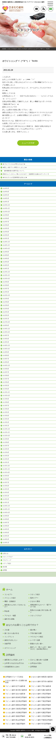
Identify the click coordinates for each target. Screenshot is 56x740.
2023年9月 (6, 282)
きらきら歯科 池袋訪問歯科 (15, 716)
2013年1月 (6, 425)
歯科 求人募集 (9, 619)
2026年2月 (6, 198)
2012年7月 (6, 445)
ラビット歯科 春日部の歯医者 (16, 690)
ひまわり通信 (35, 601)
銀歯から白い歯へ (36, 643)
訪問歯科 (10, 655)
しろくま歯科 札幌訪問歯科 (41, 712)
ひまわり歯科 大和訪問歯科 (41, 694)
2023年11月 (6, 275)
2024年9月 (6, 252)
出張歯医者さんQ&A (11, 667)
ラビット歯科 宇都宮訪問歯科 (42, 720)
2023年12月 (6, 272)
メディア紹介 (7, 563)
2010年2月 (6, 539)
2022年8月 (6, 302)
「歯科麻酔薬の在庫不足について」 (14, 171)
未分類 (5, 567)
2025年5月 (6, 228)
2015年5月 (6, 385)
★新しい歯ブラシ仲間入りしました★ (15, 167)
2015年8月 (6, 375)
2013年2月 (6, 422)
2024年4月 (6, 262)
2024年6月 (6, 258)
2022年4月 (6, 308)
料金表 (6, 611)
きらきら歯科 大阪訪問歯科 (41, 709)
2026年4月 (6, 191)
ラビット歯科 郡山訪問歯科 (15, 720)
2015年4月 (6, 389)
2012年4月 (6, 452)
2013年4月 (6, 415)
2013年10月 (6, 395)
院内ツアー (34, 598)
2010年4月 (6, 532)
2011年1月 (6, 502)
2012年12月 (6, 429)
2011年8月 (6, 479)
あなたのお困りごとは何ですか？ (22, 625)
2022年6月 (6, 305)
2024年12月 (6, 242)
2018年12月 (6, 345)
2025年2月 (6, 235)
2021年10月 (6, 322)
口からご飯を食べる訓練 (39, 660)
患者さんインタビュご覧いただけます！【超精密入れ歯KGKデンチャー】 (26, 174)
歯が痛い (33, 630)
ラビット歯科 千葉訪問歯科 (41, 701)
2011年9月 (6, 476)
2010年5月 (6, 529)
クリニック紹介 (10, 598)
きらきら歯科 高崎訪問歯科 (41, 705)
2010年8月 (6, 519)
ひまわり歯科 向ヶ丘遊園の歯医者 (16, 681)
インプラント (9, 637)
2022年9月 (6, 298)
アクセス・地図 (10, 615)
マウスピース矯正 (36, 637)
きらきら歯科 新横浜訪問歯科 (16, 705)
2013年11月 (6, 392)
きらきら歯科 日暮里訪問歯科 (16, 709)
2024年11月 (6, 245)
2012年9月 (6, 439)
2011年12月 (6, 465)
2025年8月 (6, 218)
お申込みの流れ (36, 663)
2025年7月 (6, 222)
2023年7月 (6, 288)
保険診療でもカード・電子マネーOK (40, 606)
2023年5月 (6, 292)
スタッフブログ (12, 49)
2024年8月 (6, 255)
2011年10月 (6, 472)
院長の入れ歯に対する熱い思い (40, 611)
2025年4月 (6, 232)
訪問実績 (33, 667)
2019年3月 (6, 342)
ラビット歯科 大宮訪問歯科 (41, 716)
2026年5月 (6, 188)
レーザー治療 (35, 640)
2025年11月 (6, 208)
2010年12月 (6, 506)
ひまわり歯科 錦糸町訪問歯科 (16, 697)
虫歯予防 (7, 643)
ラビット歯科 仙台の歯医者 (15, 694)
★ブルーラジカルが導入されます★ (14, 164)
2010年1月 (6, 542)
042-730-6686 (11, 736)
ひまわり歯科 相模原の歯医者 (42, 677)
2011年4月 (6, 492)
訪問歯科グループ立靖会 (14, 677)
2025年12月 (6, 205)
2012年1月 (6, 462)
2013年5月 (6, 412)
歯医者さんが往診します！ (14, 660)
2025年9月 (6, 215)
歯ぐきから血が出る (11, 633)
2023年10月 (6, 278)
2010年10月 (6, 512)
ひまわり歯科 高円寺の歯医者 (42, 681)
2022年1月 (6, 318)
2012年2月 (6, 459)
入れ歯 (6, 630)
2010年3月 (6, 536)
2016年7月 (6, 372)
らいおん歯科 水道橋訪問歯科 (16, 712)
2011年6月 (6, 486)
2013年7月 (6, 405)
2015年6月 (6, 382)
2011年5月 (6, 489)
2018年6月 (6, 362)
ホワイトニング (10, 648)
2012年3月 (6, 455)
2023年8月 (6, 285)
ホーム (9, 589)
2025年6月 (6, 225)
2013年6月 (6, 409)
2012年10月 (6, 435)
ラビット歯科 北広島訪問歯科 (16, 701)
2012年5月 (6, 449)
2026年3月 (6, 195)
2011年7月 (6, 482)
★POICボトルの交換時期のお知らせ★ (15, 177)
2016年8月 (6, 369)
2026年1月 (6, 201)
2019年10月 (6, 332)
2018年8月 (6, 355)
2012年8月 (6, 442)
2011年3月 (6, 496)
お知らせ (5, 553)
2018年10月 (6, 349)
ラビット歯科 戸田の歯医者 (41, 686)
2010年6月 (6, 526)
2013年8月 (6, 402)
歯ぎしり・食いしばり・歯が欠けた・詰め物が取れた (40, 648)
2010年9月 (6, 516)
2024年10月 (6, 248)
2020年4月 (6, 325)
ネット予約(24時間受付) (48, 736)
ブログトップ (7, 560)
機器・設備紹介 (10, 601)
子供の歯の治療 (36, 633)
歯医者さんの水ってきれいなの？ (15, 606)
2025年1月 (6, 238)
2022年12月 (6, 295)
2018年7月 (6, 359)
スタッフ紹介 (35, 594)
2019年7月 (6, 335)
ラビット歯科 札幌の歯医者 (41, 690)
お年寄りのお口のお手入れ (14, 663)
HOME (4, 49)
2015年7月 (6, 379)
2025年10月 (6, 211)
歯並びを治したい (10, 640)
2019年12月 (6, 328)
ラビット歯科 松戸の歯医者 (15, 686)
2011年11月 (6, 469)
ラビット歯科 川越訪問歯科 (15, 724)
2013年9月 (6, 399)
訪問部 (5, 570)
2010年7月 (6, 522)
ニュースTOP (28, 143)
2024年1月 (6, 268)
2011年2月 (6, 499)
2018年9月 (6, 352)
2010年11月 (6, 509)
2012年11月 (6, 432)
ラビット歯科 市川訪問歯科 (41, 724)
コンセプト (8, 594)
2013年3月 (6, 419)
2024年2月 (6, 265)
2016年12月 (6, 365)
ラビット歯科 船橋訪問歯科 (41, 697)
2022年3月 (6, 312)
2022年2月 (6, 315)
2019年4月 (6, 338)
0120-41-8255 (29, 736)
